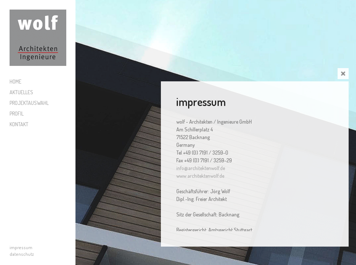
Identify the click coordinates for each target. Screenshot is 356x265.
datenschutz (22, 254)
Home (15, 81)
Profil (17, 113)
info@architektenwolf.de (200, 168)
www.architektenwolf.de (200, 176)
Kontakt (19, 124)
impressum (21, 247)
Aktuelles (21, 92)
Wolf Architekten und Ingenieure (38, 38)
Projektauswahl (29, 103)
